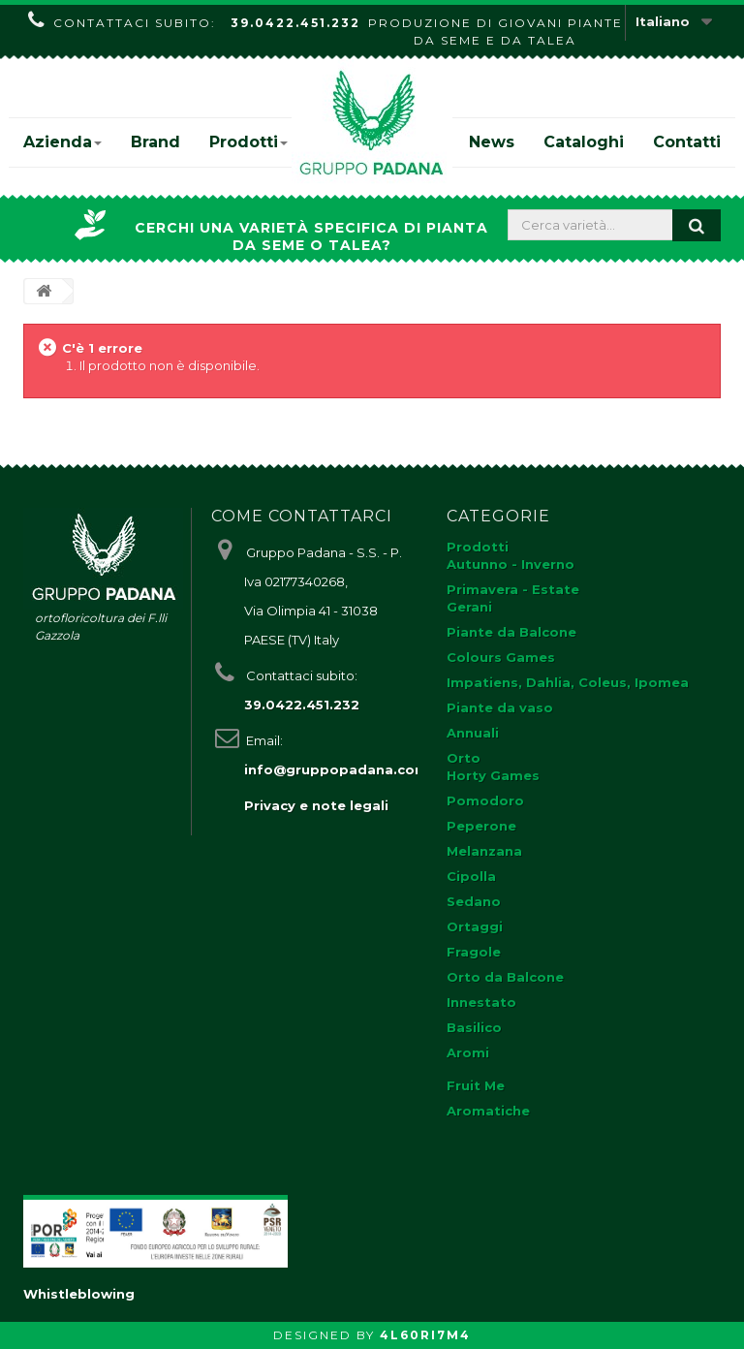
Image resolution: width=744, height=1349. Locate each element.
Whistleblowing (79, 1294)
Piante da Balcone (511, 632)
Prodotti (248, 142)
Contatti (687, 142)
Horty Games (493, 775)
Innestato (481, 1002)
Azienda (62, 142)
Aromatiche (488, 1110)
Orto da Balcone (505, 977)
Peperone (481, 825)
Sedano (474, 901)
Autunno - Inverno (510, 564)
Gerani (469, 606)
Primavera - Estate (513, 589)
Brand (155, 142)
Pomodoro (485, 800)
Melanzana (484, 851)
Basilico (474, 1027)
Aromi (468, 1052)
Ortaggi (475, 926)
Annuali (473, 732)
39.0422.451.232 (295, 23)
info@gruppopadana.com (336, 769)
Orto (463, 758)
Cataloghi (583, 142)
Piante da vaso (500, 707)
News (491, 142)
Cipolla (471, 876)
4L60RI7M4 (425, 1335)
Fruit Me (476, 1085)
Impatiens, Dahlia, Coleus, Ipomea (568, 682)
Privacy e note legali (316, 805)
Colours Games (501, 657)
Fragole (474, 951)
